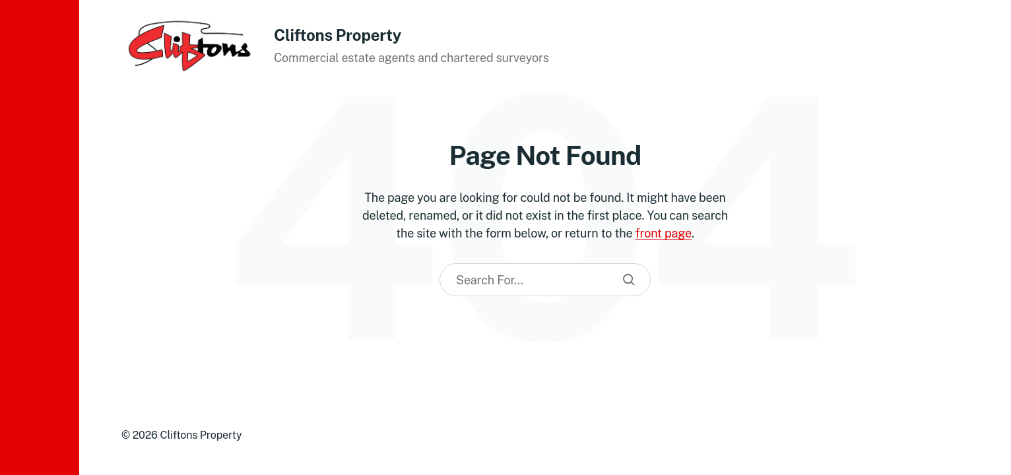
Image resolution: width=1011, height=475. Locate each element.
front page (664, 233)
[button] (39, 237)
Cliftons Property (337, 35)
